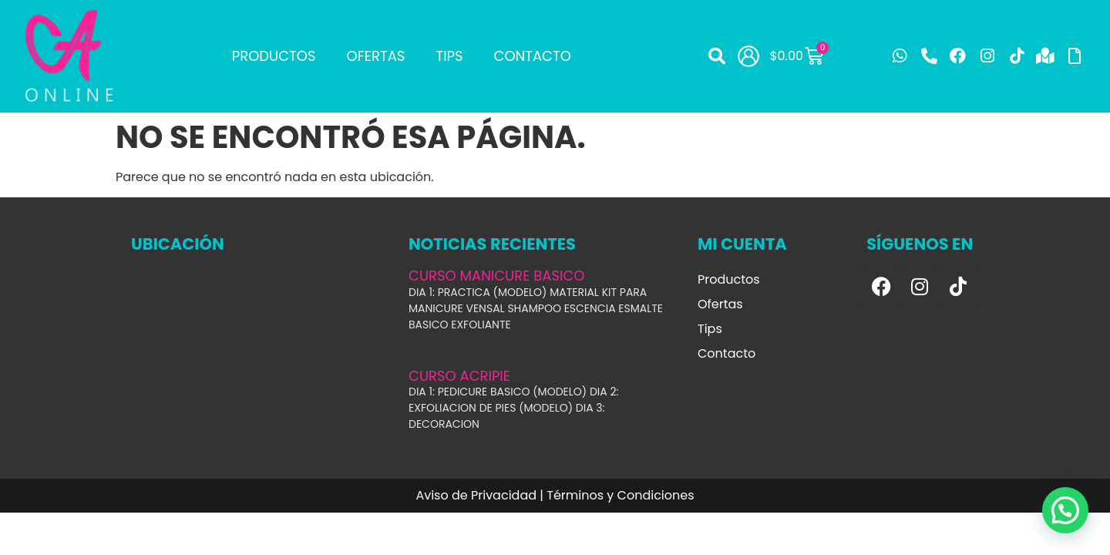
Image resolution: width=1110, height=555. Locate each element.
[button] (716, 56)
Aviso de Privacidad (475, 495)
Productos (274, 56)
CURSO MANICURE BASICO (496, 275)
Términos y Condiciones (620, 495)
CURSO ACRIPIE (459, 375)
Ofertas (376, 56)
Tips (449, 56)
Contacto (532, 56)
